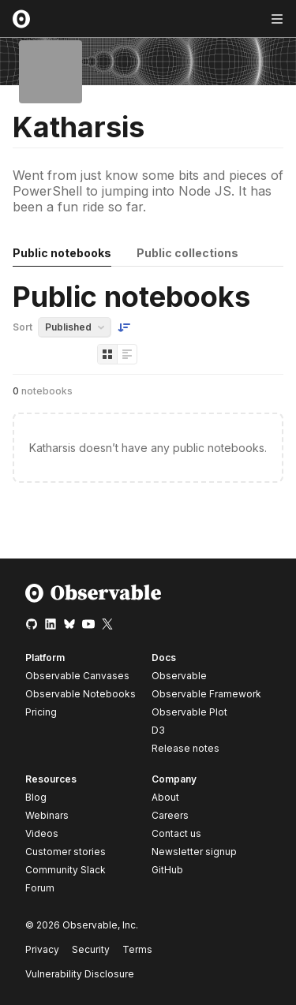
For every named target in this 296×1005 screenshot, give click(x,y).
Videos (41, 833)
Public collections (187, 253)
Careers (170, 815)
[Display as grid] (107, 354)
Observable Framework (206, 694)
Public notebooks (62, 253)
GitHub (167, 870)
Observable (179, 676)
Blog (36, 797)
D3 (158, 730)
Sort (22, 327)
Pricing (41, 712)
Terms (137, 949)
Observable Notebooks (80, 694)
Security (91, 949)
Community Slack (65, 870)
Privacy (42, 949)
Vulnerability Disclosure (79, 974)
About (165, 797)
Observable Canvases (77, 676)
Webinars (47, 815)
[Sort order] (124, 327)
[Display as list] (127, 354)
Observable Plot (189, 712)
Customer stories (65, 851)
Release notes (185, 748)
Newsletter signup (194, 851)
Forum (39, 888)
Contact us (176, 833)
